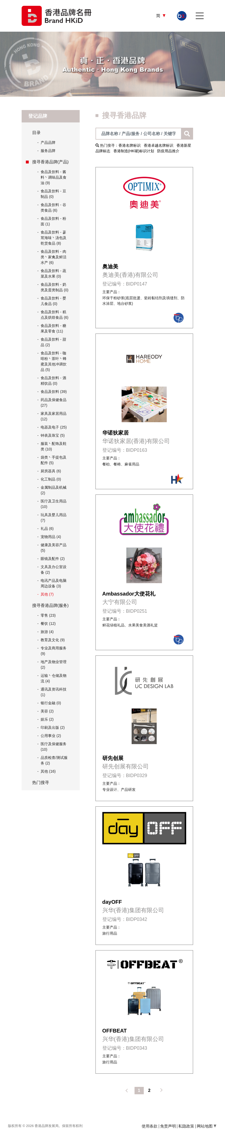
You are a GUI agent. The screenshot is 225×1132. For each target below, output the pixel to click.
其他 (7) (47, 594)
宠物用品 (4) (51, 537)
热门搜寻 (40, 782)
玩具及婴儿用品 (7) (53, 517)
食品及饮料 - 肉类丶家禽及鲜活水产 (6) (53, 257)
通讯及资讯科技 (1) (53, 692)
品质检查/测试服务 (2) (54, 760)
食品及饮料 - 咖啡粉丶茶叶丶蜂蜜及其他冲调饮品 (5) (53, 361)
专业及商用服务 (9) (53, 651)
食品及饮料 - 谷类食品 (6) (53, 207)
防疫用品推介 (168, 151)
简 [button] (158, 15)
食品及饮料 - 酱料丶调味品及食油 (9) (53, 177)
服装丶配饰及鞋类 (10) (53, 446)
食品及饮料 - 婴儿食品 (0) (53, 301)
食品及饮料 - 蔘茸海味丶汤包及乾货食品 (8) (53, 237)
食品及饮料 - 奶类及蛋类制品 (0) (54, 287)
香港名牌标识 (129, 145)
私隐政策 (186, 1126)
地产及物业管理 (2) (53, 664)
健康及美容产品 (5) (53, 548)
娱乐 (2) (47, 719)
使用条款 (149, 1126)
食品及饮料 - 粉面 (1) (53, 221)
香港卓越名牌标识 (158, 145)
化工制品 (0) (51, 479)
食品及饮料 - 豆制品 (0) (53, 194)
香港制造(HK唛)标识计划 (133, 151)
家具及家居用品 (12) (53, 416)
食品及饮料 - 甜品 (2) (53, 342)
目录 (36, 132)
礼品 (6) (47, 528)
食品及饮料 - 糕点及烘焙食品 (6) (54, 315)
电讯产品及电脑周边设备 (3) (53, 583)
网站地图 (206, 1126)
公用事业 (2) (51, 736)
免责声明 (168, 1126)
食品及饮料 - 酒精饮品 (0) (53, 381)
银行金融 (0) (51, 703)
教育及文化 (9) (53, 640)
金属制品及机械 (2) (53, 490)
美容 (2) (47, 711)
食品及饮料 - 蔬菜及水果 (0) (53, 273)
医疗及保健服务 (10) (53, 747)
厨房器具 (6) (51, 471)
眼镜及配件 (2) (53, 559)
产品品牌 (46, 142)
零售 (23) (48, 615)
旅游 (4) (47, 632)
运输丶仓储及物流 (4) (53, 678)
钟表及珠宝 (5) (53, 435)
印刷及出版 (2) (53, 727)
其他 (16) (48, 771)
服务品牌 (46, 151)
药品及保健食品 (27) (53, 402)
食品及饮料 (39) (54, 391)
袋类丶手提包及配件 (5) (53, 460)
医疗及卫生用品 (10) (53, 504)
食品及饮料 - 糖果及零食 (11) (53, 328)
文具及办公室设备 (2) (53, 569)
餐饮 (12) (48, 623)
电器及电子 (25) (54, 427)
